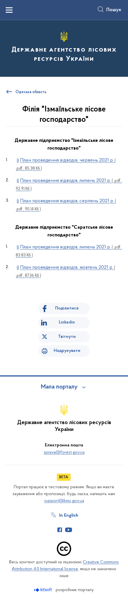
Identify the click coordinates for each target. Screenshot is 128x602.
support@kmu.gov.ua (64, 501)
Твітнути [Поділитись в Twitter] (67, 336)
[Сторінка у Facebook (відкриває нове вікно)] (59, 529)
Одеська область (30, 92)
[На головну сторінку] (64, 47)
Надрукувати (67, 350)
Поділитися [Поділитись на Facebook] (67, 308)
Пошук (113, 10)
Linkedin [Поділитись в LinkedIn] (67, 322)
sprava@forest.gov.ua (64, 452)
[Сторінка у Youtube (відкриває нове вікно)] (68, 529)
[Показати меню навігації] (9, 10)
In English (68, 515)
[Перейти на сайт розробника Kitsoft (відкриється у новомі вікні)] (43, 590)
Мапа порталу (59, 387)
